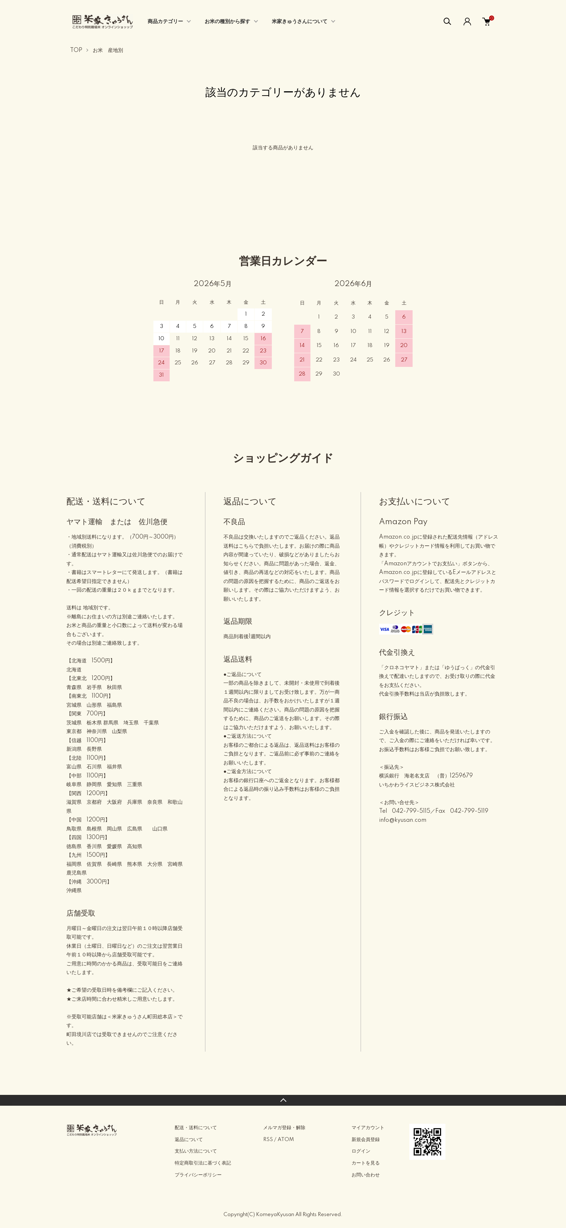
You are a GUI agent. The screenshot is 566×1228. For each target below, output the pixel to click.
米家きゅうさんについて (299, 22)
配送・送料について (196, 1127)
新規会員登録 (366, 1139)
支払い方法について (196, 1151)
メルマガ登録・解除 (284, 1127)
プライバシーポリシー (198, 1174)
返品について (189, 1139)
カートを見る (366, 1163)
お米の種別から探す (227, 22)
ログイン (361, 1151)
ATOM (286, 1139)
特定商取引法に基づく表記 (203, 1163)
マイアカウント (368, 1127)
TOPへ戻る (283, 1100)
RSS (268, 1139)
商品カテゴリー (165, 22)
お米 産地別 (108, 50)
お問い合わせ (366, 1174)
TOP (76, 50)
